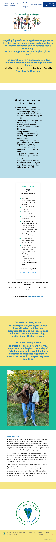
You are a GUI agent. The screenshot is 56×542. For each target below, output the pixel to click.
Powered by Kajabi (48, 539)
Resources (34, 4)
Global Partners (12, 4)
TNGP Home (6, 4)
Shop (40, 4)
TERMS (47, 533)
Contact (18, 3)
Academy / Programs (26, 5)
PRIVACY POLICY (40, 534)
